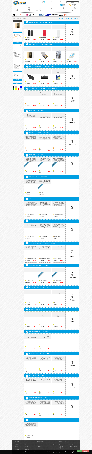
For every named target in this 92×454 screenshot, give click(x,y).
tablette (26, 444)
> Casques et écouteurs (17, 54)
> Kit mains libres (16, 56)
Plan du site (61, 446)
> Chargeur (15, 69)
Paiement (71, 444)
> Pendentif (15, 67)
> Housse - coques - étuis (17, 45)
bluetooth (16, 446)
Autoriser (79, 451)
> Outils (14, 64)
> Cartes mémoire (16, 62)
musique (26, 446)
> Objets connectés (16, 63)
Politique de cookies (73, 446)
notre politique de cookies (69, 452)
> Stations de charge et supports (17, 52)
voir (72, 32)
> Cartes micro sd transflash (16, 60)
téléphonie (16, 444)
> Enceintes (15, 55)
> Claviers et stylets (16, 66)
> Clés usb (14, 58)
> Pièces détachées (16, 65)
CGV (60, 444)
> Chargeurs (15, 53)
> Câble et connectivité (17, 57)
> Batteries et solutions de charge (17, 50)
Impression (39, 446)
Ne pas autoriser (86, 451)
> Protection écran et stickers (16, 47)
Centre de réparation (51, 444)
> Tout (14, 44)
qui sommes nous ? (40, 444)
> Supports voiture (16, 68)
